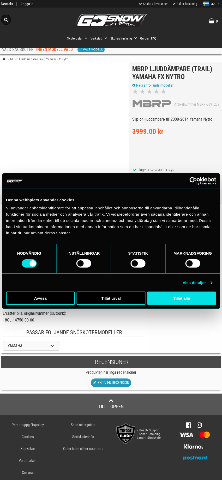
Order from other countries (83, 451)
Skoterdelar (77, 38)
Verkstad (99, 38)
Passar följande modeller (154, 87)
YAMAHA (15, 348)
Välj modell (91, 49)
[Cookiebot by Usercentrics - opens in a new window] (193, 181)
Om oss (28, 475)
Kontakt (7, 4)
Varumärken (28, 463)
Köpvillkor (28, 451)
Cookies (28, 439)
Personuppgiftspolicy (28, 427)
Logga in (27, 4)
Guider (144, 38)
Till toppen (111, 406)
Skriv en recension (111, 385)
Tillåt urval (111, 298)
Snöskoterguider (83, 427)
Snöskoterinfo (83, 439)
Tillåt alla (181, 298)
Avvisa (40, 298)
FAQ (153, 38)
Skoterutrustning (124, 38)
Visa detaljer (194, 282)
